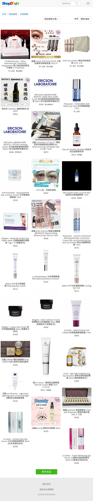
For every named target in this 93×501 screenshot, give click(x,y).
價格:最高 (85, 19)
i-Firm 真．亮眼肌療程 (46, 190)
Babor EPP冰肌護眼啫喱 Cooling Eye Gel (76, 287)
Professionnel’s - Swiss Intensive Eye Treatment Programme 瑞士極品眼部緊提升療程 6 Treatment (15, 64)
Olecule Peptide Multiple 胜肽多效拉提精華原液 (76, 150)
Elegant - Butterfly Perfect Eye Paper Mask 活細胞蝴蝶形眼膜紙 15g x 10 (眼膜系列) (15, 240)
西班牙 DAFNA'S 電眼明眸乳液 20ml (15, 110)
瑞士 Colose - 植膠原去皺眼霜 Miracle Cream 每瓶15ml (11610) (46, 384)
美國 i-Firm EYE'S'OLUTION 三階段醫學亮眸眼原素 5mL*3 (46, 62)
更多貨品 (46, 471)
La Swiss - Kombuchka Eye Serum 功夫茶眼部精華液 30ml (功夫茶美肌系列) (15, 441)
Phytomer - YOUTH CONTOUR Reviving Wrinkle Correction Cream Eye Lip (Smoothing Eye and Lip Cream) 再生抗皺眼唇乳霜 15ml (76, 240)
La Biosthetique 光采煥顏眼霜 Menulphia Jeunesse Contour (46, 277)
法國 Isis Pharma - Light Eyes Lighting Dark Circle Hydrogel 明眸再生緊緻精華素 (15, 395)
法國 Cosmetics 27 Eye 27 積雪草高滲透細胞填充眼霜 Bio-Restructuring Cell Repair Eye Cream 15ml (46, 145)
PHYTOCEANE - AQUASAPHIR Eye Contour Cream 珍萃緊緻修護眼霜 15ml (15, 195)
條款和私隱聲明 (47, 489)
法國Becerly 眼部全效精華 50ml (46, 428)
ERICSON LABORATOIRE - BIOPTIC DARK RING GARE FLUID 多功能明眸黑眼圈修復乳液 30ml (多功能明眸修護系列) (46, 98)
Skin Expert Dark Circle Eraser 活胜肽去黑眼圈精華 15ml (76, 194)
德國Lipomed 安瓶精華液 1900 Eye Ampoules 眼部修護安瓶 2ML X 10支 (77, 412)
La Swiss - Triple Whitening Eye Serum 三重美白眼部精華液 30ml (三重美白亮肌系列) (76, 457)
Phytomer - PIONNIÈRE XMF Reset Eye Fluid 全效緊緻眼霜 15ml (76, 106)
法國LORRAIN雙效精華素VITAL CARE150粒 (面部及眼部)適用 (15, 360)
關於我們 (46, 484)
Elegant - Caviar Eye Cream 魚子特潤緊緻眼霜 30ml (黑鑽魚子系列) (15, 329)
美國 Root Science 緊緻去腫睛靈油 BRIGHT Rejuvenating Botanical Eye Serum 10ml (45, 233)
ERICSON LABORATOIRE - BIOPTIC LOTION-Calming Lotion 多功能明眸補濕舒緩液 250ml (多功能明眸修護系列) (15, 145)
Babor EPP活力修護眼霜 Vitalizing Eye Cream (15, 285)
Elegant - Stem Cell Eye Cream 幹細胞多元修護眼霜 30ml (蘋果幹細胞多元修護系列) (46, 322)
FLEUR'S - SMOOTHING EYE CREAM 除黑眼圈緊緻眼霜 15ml (77, 331)
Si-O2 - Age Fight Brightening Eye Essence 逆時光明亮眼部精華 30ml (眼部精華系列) (77, 375)
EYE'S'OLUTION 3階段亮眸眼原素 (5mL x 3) (77, 61)
